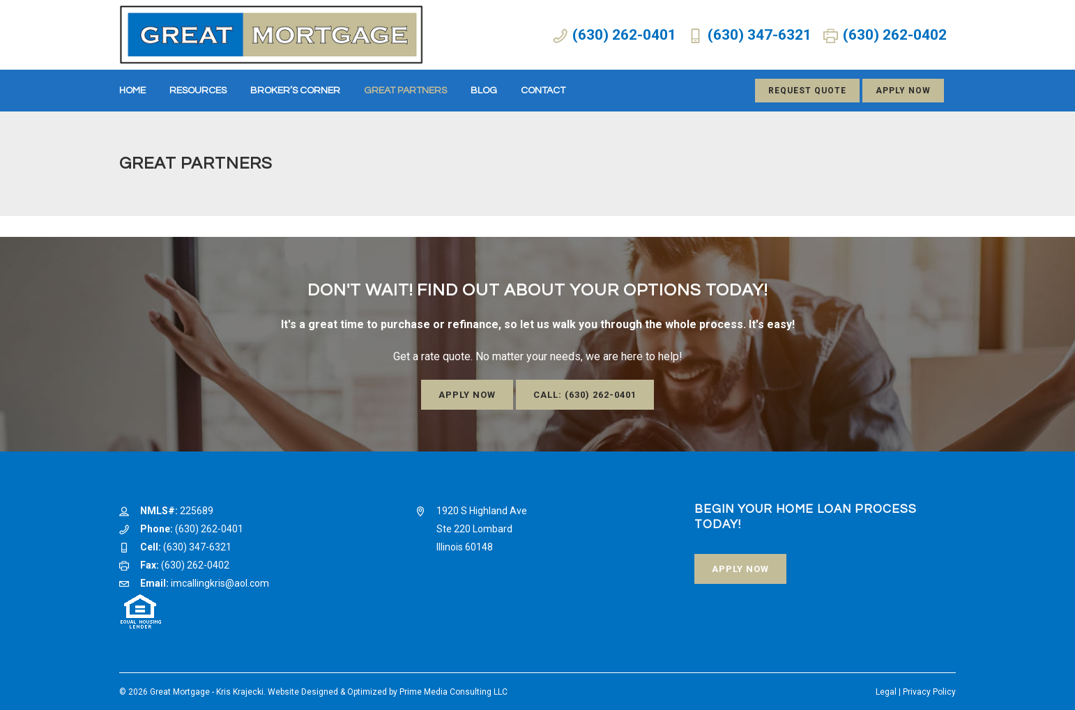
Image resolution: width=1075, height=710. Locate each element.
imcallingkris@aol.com (220, 583)
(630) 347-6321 (759, 34)
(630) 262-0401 (624, 34)
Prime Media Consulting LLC (453, 692)
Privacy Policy (929, 692)
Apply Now (903, 90)
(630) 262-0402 (895, 34)
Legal (886, 692)
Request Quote (807, 90)
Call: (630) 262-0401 (584, 394)
